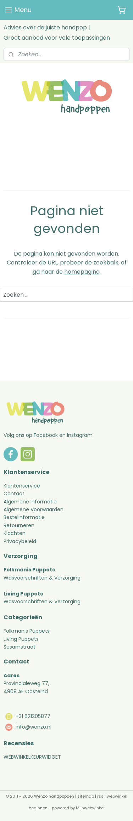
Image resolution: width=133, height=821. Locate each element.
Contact (14, 493)
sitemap (85, 796)
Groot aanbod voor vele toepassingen (57, 38)
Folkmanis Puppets (27, 630)
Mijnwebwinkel (90, 808)
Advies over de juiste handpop (45, 27)
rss (100, 796)
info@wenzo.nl (33, 726)
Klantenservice (22, 485)
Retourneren (20, 525)
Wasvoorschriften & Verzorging (42, 577)
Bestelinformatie (24, 517)
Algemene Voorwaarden (33, 509)
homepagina (82, 272)
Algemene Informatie (30, 501)
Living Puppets (21, 639)
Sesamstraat (19, 646)
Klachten (15, 533)
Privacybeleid (20, 541)
